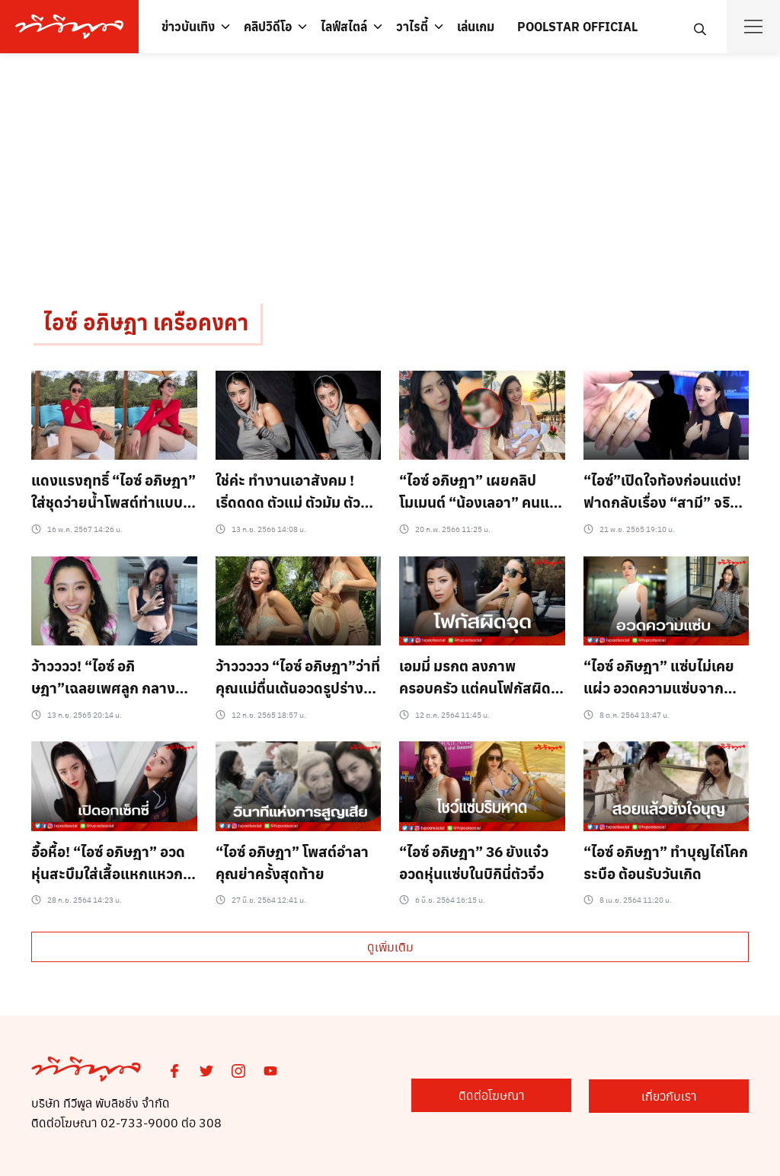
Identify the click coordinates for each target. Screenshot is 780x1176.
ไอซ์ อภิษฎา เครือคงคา (145, 322)
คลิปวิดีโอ (268, 26)
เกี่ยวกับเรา (673, 1095)
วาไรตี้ (412, 26)
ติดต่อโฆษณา (502, 1095)
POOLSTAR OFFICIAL (577, 26)
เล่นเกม (475, 26)
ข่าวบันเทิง (188, 26)
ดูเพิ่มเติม (390, 946)
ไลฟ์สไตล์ (344, 26)
